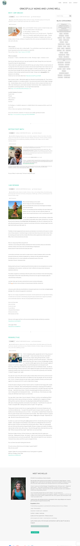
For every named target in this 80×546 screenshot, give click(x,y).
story (9, 347)
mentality (33, 346)
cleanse (60, 46)
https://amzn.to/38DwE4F (14, 455)
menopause (36, 137)
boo (25, 136)
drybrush (28, 19)
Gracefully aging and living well (42, 19)
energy (32, 19)
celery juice (22, 344)
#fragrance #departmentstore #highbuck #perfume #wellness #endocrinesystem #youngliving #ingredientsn (64, 28)
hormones (23, 193)
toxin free (13, 347)
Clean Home (61, 44)
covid (28, 136)
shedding (27, 139)
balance (22, 136)
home (59, 2)
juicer (64, 68)
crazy (32, 192)
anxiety (16, 192)
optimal (45, 137)
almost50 (16, 19)
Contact (75, 2)
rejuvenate (25, 21)
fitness (39, 136)
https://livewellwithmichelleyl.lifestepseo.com (21, 88)
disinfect (59, 50)
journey (25, 346)
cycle (35, 192)
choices (28, 192)
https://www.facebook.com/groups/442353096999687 (22, 114)
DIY (64, 50)
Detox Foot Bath (16, 129)
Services (65, 2)
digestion (35, 136)
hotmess (67, 64)
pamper (49, 137)
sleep (39, 139)
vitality (46, 139)
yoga (17, 195)
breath (24, 192)
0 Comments (12, 24)
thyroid (10, 195)
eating (38, 192)
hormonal (26, 137)
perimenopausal (48, 346)
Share (12, 16)
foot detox (43, 136)
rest (51, 193)
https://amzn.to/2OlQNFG (14, 321)
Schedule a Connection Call (40, 526)
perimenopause (12, 139)
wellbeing (18, 347)
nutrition (40, 193)
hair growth (21, 137)
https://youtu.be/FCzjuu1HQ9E (33, 75)
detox (24, 19)
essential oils (62, 54)
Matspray (60, 75)
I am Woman (13, 185)
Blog (70, 2)
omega (41, 346)
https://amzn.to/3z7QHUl (24, 52)
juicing (68, 68)
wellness (33, 21)
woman (37, 21)
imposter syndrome (17, 346)
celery (60, 39)
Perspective (14, 337)
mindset (38, 346)
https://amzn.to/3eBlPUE (14, 326)
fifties (67, 54)
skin (30, 21)
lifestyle (31, 137)
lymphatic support (12, 21)
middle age (20, 21)
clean (66, 42)
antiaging (20, 19)
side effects (32, 139)
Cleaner (68, 44)
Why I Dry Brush (15, 13)
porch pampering (20, 139)
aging (11, 19)
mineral (41, 137)
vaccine (43, 139)
